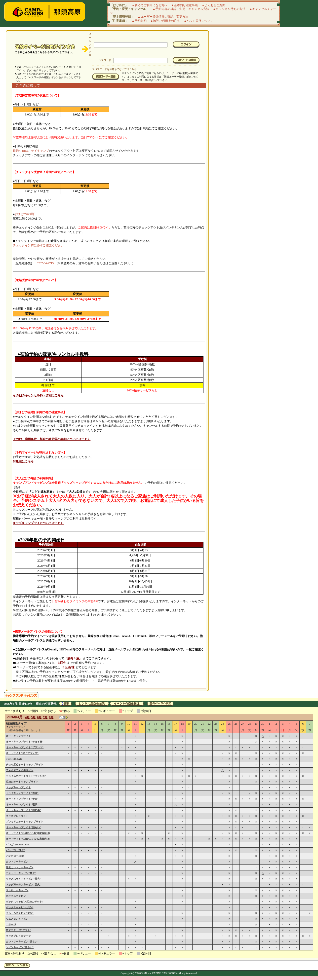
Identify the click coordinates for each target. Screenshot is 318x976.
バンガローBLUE (15, 850)
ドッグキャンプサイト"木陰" (22, 793)
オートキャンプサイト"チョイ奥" (24, 741)
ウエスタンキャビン (17, 918)
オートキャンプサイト (18, 736)
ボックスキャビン (16, 896)
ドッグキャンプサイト (18, 787)
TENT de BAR (14, 758)
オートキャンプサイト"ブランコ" (24, 747)
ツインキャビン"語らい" (20, 947)
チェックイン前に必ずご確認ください (38, 245)
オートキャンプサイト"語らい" (23, 827)
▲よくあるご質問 (214, 5)
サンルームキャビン (17, 890)
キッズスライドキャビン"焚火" (23, 878)
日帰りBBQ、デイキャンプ (31, 150)
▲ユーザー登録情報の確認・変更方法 (163, 16)
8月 (51, 717)
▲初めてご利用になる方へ (149, 5)
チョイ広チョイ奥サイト (19, 770)
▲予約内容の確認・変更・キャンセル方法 (181, 9)
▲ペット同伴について (199, 21)
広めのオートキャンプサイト (22, 781)
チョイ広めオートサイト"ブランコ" (26, 776)
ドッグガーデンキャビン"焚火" (23, 884)
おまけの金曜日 (25, 214)
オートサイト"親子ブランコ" (22, 753)
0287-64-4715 (45, 263)
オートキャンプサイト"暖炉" (22, 804)
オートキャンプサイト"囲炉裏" (23, 810)
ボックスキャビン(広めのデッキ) (24, 901)
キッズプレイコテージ (18, 936)
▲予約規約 (139, 21)
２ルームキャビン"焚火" (20, 913)
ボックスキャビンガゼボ (19, 907)
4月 (27, 717)
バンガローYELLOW (18, 844)
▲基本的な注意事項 (184, 5)
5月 (33, 717)
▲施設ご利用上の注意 (165, 21)
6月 (39, 717)
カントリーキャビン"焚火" (21, 873)
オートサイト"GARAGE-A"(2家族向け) (28, 838)
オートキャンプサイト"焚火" (22, 798)
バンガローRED (15, 856)
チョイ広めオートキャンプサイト (24, 764)
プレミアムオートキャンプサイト (24, 821)
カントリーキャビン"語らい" (22, 941)
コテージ (11, 924)
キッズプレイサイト (17, 816)
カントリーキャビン (17, 861)
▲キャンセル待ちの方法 (229, 9)
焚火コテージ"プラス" (18, 930)
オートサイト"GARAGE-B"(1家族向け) (28, 833)
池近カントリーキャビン (19, 867)
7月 (45, 717)
